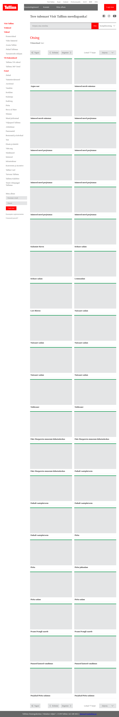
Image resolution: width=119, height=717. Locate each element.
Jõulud (8, 75)
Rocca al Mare (11, 110)
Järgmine (65, 53)
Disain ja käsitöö (12, 144)
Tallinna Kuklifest (12, 179)
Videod (7, 32)
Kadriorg (9, 101)
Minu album (61, 7)
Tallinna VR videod (13, 62)
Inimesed (9, 157)
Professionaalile (75, 2)
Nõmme (9, 114)
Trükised (7, 28)
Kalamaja (9, 97)
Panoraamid (10, 131)
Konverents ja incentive (15, 166)
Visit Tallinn (50, 2)
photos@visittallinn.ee (88, 714)
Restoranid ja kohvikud (14, 135)
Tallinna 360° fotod (13, 66)
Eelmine (55, 53)
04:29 (84, 2)
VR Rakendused (10, 58)
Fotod (6, 71)
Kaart (59, 2)
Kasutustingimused (31, 7)
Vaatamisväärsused (13, 79)
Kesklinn (9, 92)
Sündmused (10, 153)
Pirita (8, 105)
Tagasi (36, 53)
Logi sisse (110, 7)
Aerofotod (9, 84)
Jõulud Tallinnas (12, 49)
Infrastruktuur (11, 161)
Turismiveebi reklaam (14, 54)
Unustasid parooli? (12, 218)
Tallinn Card (10, 170)
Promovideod (11, 36)
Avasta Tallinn (11, 45)
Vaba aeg (9, 148)
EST (90, 2)
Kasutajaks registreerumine (15, 214)
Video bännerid (11, 41)
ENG (96, 2)
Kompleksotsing (107, 26)
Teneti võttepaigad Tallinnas (13, 184)
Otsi (95, 26)
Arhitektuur (10, 127)
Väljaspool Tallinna (13, 123)
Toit (7, 140)
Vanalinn (9, 88)
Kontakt (46, 7)
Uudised (65, 2)
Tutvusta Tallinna (12, 174)
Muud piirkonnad (12, 118)
